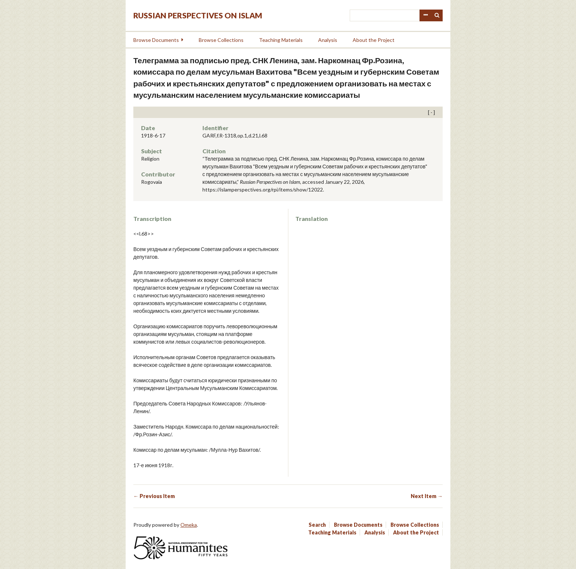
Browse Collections (221, 40)
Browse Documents (156, 40)
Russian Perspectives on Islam (197, 15)
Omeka (188, 525)
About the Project (374, 40)
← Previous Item (154, 496)
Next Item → (427, 496)
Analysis (327, 40)
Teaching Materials (281, 40)
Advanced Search (425, 15)
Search (437, 15)
